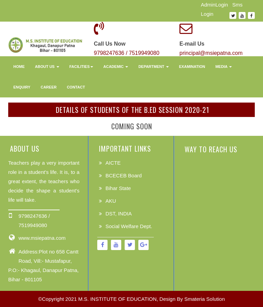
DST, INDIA (118, 213)
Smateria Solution (204, 299)
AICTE (113, 163)
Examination (192, 66)
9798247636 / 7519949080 (126, 53)
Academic (115, 66)
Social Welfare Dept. (128, 226)
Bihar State (118, 188)
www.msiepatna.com (42, 238)
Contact (76, 87)
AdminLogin (214, 5)
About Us (47, 66)
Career (49, 87)
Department (153, 66)
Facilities (81, 66)
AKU (110, 201)
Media (223, 66)
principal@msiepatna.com (210, 53)
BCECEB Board (123, 175)
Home (19, 66)
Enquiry (21, 87)
